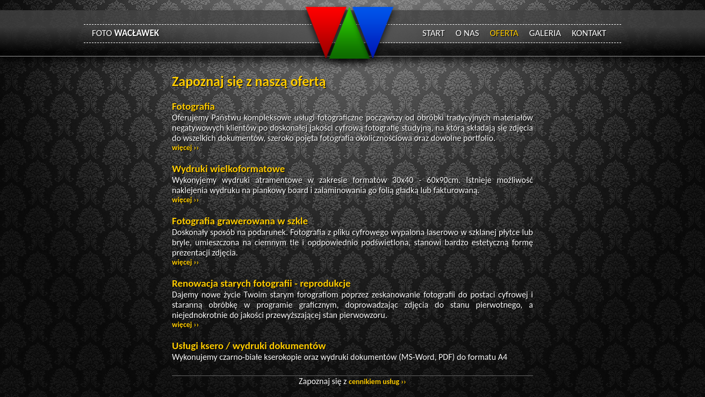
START (433, 33)
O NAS (467, 33)
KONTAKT (589, 33)
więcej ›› (185, 147)
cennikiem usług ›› (377, 381)
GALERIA (545, 33)
